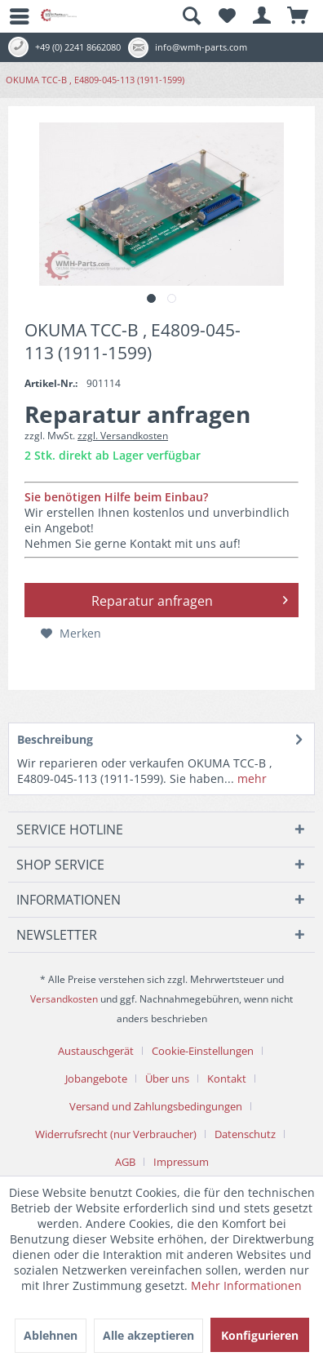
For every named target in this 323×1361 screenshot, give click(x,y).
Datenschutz (245, 1134)
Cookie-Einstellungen (203, 1050)
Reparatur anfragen (190, 598)
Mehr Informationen (246, 1285)
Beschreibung (55, 739)
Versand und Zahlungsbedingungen (155, 1106)
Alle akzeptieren (148, 1335)
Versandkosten (64, 999)
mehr (250, 778)
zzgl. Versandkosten (122, 436)
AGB (125, 1161)
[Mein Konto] (262, 16)
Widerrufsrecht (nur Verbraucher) (116, 1134)
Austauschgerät (96, 1050)
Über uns (167, 1078)
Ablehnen (50, 1335)
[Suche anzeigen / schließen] (191, 16)
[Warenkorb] (298, 16)
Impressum (181, 1161)
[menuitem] (12, 16)
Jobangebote (96, 1078)
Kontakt (226, 1078)
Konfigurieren (260, 1335)
